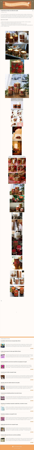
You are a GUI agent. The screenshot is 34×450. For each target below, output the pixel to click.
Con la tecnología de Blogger (17, 446)
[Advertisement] (17, 329)
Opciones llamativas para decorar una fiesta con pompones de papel (14, 361)
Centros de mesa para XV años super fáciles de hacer (11, 351)
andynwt (19, 448)
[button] (32, 11)
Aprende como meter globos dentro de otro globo (10, 382)
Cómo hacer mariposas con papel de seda (9, 414)
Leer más (31, 348)
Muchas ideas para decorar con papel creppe (9, 424)
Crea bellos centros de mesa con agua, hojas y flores (11, 340)
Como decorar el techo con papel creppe (8, 372)
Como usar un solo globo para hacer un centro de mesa (11, 393)
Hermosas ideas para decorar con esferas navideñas (11, 434)
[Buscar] (32, 1)
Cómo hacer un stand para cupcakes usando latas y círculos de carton (14, 403)
